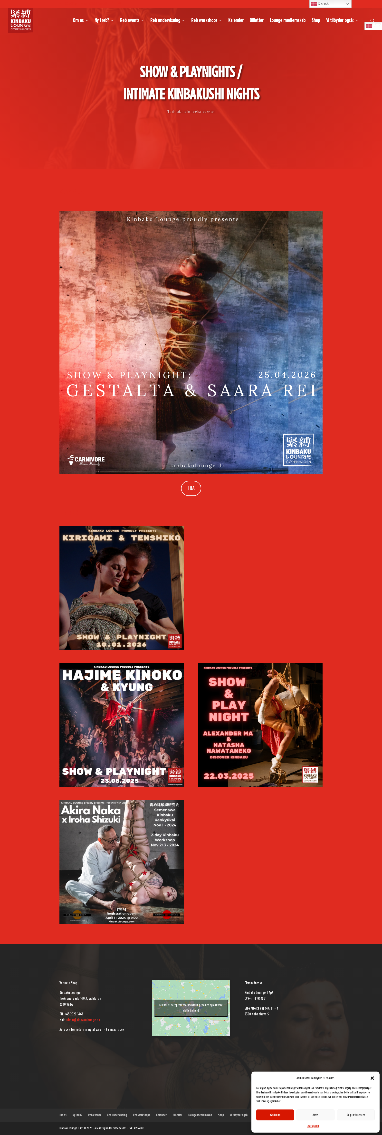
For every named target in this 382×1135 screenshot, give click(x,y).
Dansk (320, 4)
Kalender (236, 21)
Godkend (275, 1115)
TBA (191, 488)
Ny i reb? (102, 21)
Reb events (129, 21)
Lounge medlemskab (288, 21)
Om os (78, 21)
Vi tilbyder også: (339, 21)
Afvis (315, 1115)
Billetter (257, 21)
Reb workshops (204, 21)
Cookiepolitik (313, 1126)
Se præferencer (356, 1115)
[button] (372, 1078)
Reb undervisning (165, 21)
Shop (316, 21)
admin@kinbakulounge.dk (83, 1020)
